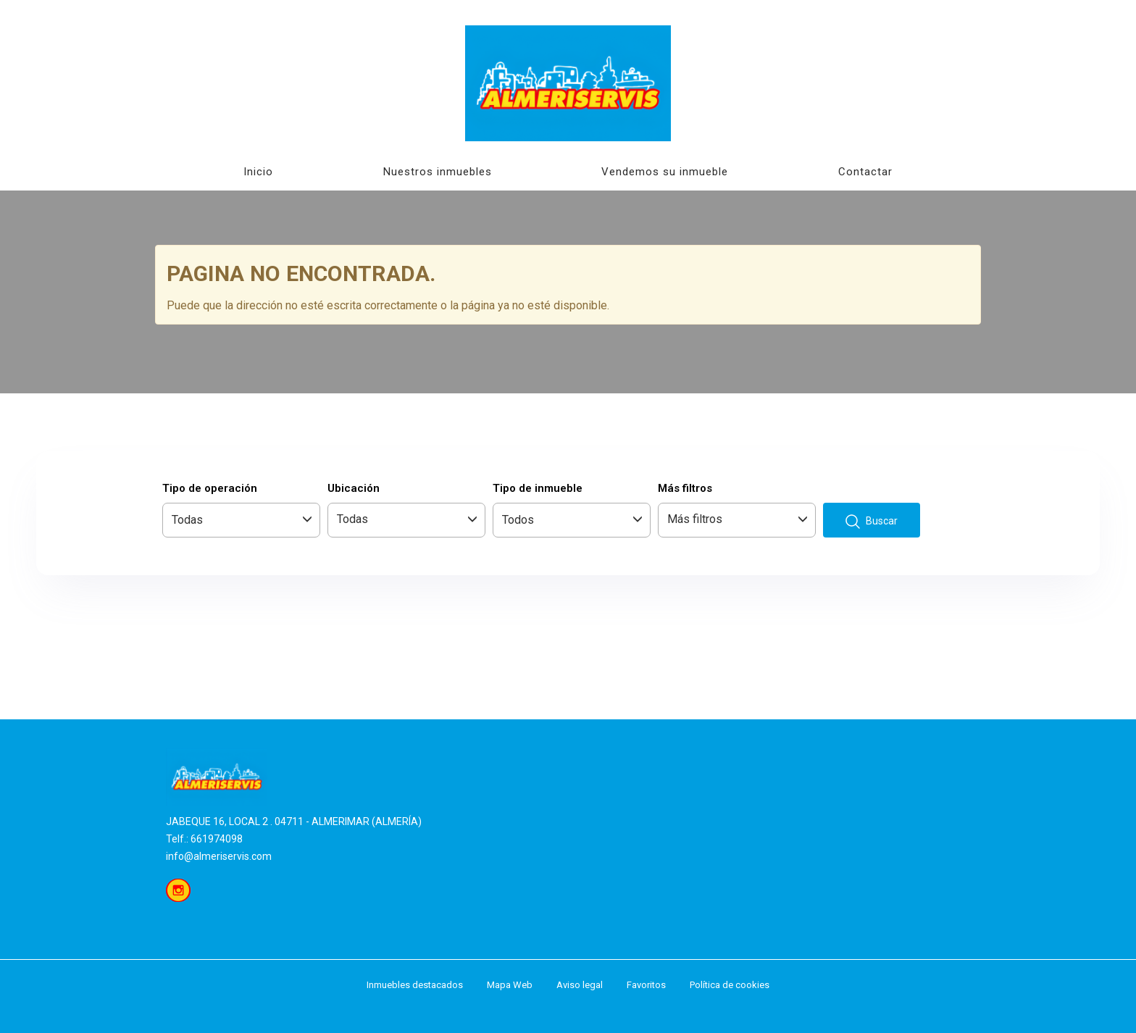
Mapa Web (509, 984)
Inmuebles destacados (415, 984)
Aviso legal (579, 984)
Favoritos (646, 984)
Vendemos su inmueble (664, 171)
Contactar (865, 171)
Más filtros (685, 488)
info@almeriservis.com (219, 856)
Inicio (258, 171)
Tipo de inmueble (537, 488)
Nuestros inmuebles (437, 171)
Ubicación (353, 488)
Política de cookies (729, 984)
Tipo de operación (209, 488)
